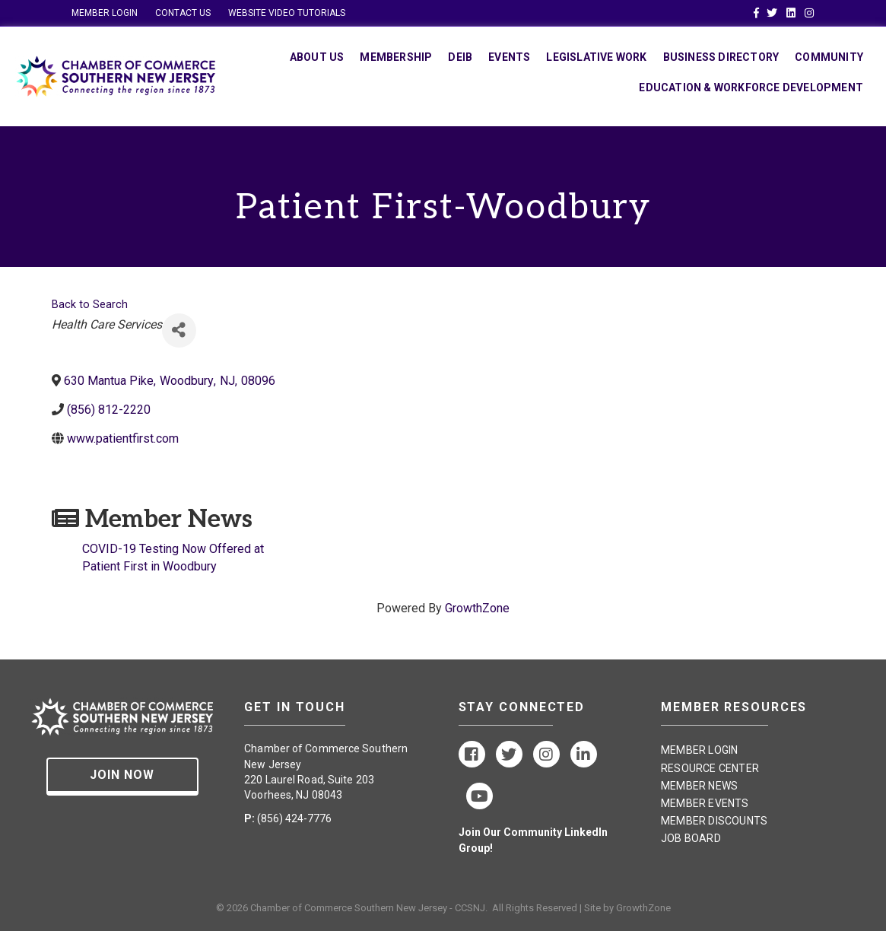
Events (509, 57)
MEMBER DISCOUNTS (714, 821)
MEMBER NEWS (699, 786)
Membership (396, 57)
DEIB (460, 57)
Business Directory (721, 57)
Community (829, 57)
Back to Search (90, 304)
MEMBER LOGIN (104, 13)
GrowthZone (477, 608)
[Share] (179, 330)
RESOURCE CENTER (710, 768)
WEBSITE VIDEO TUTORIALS (286, 13)
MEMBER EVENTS (705, 803)
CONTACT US (183, 13)
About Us (317, 57)
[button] (122, 777)
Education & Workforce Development (751, 87)
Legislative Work (596, 57)
